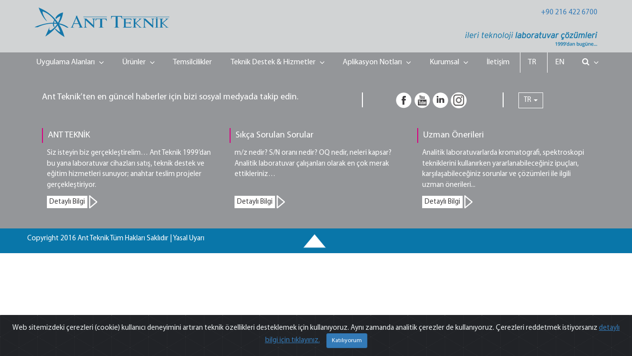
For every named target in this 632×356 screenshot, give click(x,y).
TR (532, 62)
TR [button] (531, 100)
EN (559, 62)
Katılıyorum (347, 341)
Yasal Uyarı (188, 238)
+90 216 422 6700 (569, 12)
